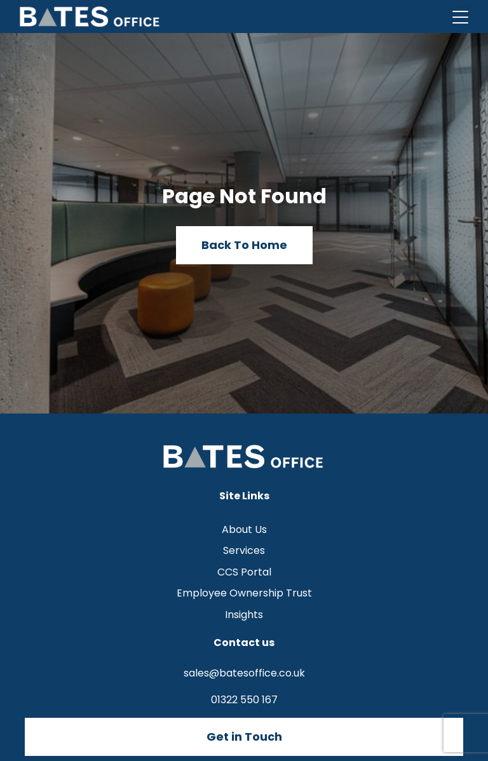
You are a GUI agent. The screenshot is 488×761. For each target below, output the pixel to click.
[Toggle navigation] (460, 16)
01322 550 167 (244, 699)
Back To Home (244, 245)
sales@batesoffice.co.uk (244, 673)
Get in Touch (244, 736)
